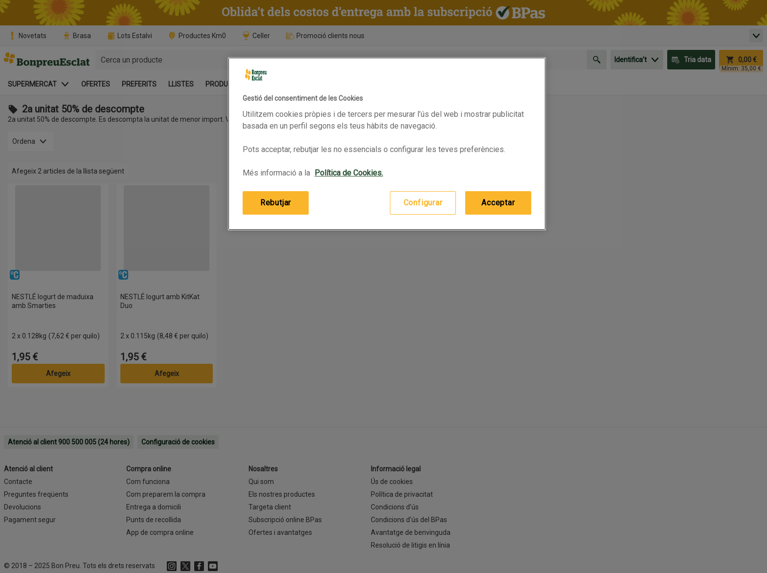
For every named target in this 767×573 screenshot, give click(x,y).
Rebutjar (275, 202)
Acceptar (498, 202)
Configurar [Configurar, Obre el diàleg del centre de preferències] (423, 202)
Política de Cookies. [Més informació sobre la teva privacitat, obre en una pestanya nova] (349, 172)
